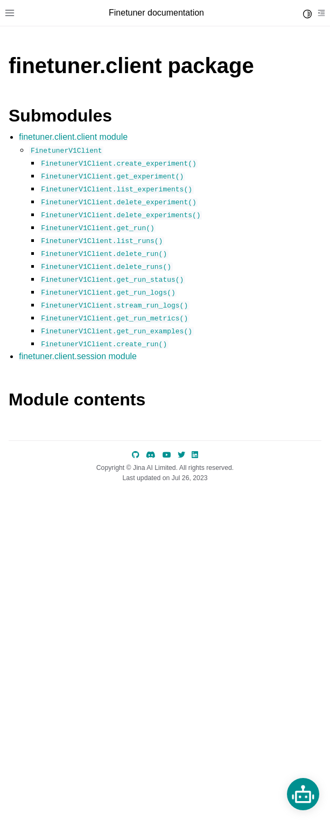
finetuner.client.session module (78, 356)
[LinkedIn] (195, 455)
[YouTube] (167, 455)
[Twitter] (181, 455)
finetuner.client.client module (73, 136)
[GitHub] (135, 455)
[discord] (151, 455)
